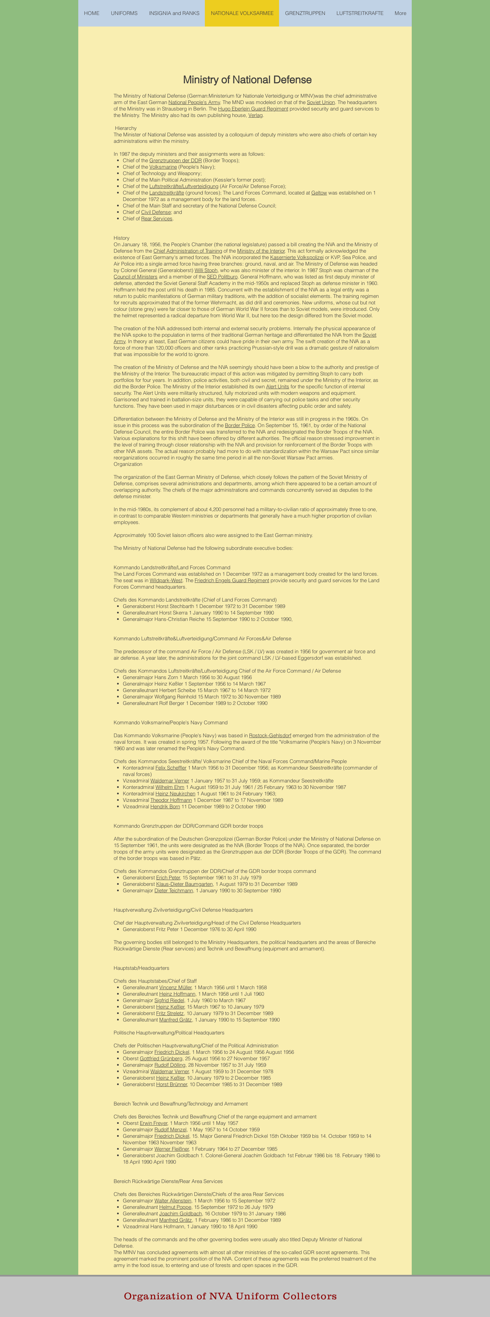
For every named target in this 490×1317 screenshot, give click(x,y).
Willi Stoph (206, 270)
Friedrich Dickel (171, 1052)
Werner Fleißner (171, 1149)
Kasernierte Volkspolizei (297, 257)
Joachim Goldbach (180, 1213)
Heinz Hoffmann (177, 994)
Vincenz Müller (175, 987)
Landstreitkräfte (166, 192)
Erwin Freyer (153, 1123)
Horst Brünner (171, 1084)
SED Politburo (222, 276)
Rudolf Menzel (170, 1129)
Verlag (255, 115)
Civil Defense (156, 212)
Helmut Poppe (175, 1207)
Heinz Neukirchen (175, 793)
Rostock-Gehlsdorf (270, 735)
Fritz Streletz (170, 1013)
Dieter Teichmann (173, 890)
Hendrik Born (165, 806)
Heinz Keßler (170, 1006)
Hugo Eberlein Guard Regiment (253, 108)
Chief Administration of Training (187, 251)
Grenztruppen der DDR (175, 160)
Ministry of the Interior (261, 251)
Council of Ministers (136, 276)
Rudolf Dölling (169, 1065)
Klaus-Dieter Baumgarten (184, 884)
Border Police (240, 425)
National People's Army (194, 102)
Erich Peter (168, 877)
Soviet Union (321, 102)
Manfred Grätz (175, 1019)
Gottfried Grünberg (161, 1058)
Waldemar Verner (169, 780)
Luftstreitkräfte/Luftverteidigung (183, 186)
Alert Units (277, 386)
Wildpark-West (166, 580)
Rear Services (157, 218)
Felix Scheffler (171, 767)
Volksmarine (163, 167)
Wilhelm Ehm (170, 787)
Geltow (319, 192)
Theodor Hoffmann (171, 800)
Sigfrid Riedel (169, 1000)
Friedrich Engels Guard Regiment (232, 580)
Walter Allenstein (172, 1200)
